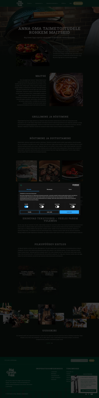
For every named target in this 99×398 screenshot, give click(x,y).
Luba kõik (69, 212)
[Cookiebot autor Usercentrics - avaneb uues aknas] (73, 185)
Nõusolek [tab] (29, 189)
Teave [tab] (70, 189)
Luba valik (49, 212)
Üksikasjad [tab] (49, 189)
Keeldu (29, 212)
